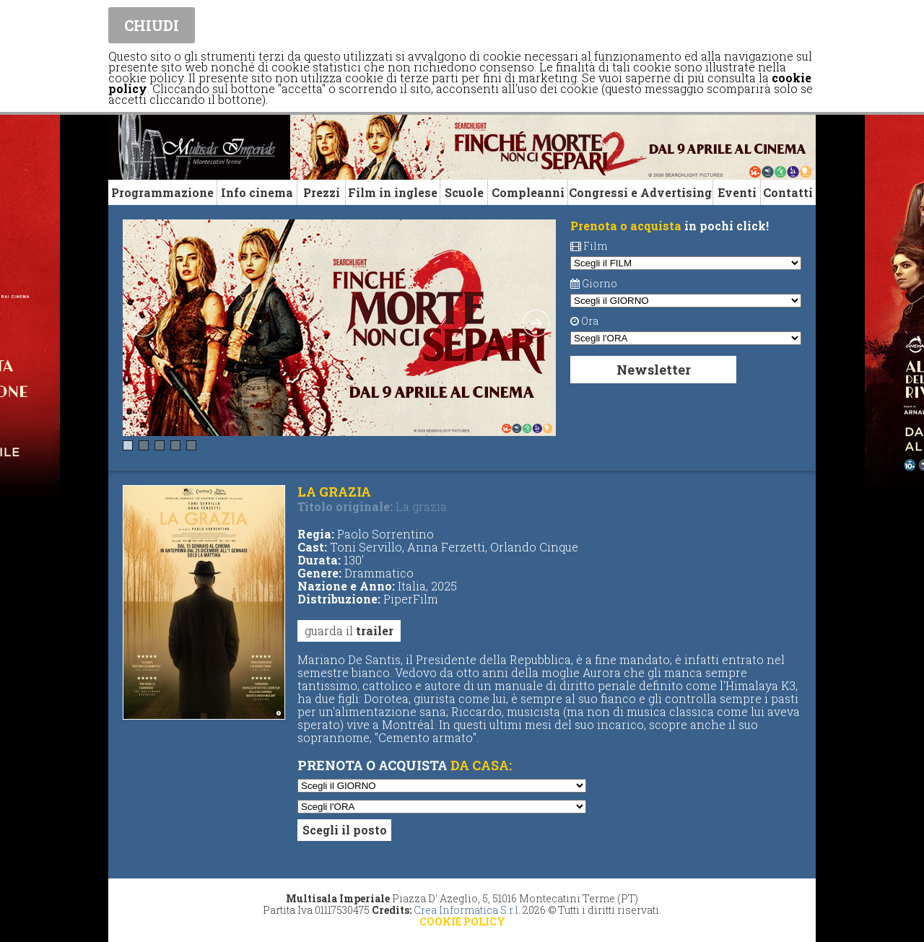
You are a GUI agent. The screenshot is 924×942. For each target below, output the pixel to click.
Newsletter (653, 369)
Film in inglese (392, 192)
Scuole (464, 192)
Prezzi (321, 192)
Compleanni (528, 192)
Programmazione (162, 192)
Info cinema (257, 192)
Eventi (737, 192)
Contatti (788, 192)
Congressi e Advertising (640, 192)
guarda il (349, 630)
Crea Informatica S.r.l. (467, 910)
